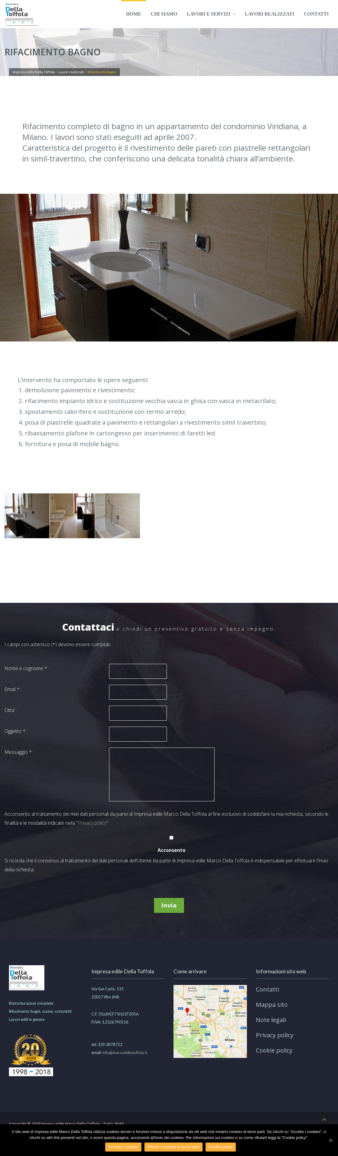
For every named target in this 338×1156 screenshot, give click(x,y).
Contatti (316, 13)
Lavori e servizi (211, 14)
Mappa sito (272, 1005)
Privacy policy (92, 823)
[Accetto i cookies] (331, 1140)
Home (133, 13)
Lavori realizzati (269, 13)
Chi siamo (164, 13)
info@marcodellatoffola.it (124, 1052)
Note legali (271, 1020)
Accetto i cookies (123, 1147)
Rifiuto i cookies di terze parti (174, 1147)
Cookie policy (274, 1050)
